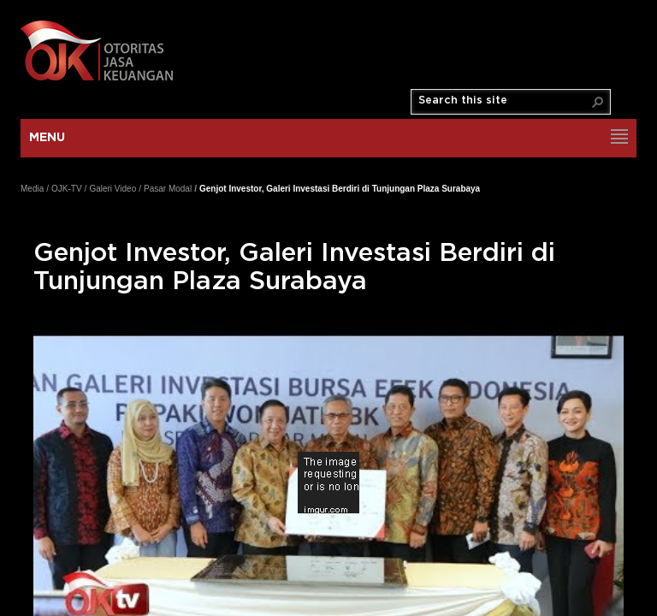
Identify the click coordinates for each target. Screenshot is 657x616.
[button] (598, 101)
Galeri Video (112, 188)
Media (32, 188)
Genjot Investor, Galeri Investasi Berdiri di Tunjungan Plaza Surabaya (339, 188)
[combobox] (503, 101)
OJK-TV (66, 188)
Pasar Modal (168, 188)
